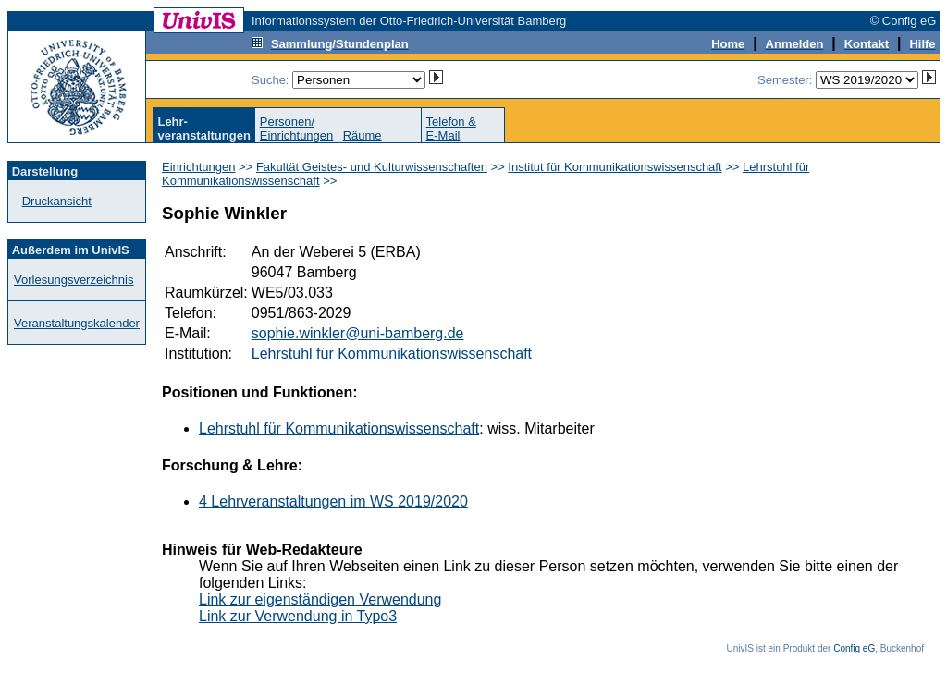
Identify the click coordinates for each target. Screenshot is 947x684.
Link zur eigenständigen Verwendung (320, 599)
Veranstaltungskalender (77, 323)
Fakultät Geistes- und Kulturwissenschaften (371, 167)
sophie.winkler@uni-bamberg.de (358, 333)
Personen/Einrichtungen (297, 128)
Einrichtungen (199, 167)
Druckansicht (57, 201)
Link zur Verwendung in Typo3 (298, 616)
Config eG (854, 648)
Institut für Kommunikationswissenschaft (614, 167)
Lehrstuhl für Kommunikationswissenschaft (392, 353)
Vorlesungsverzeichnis (73, 280)
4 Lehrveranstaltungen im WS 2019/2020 (333, 501)
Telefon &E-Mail (451, 128)
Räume (362, 135)
